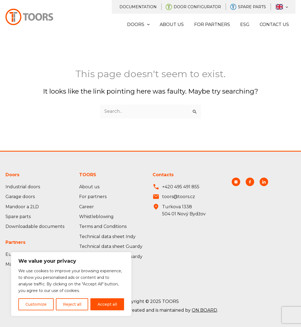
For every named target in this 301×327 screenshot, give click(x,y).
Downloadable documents (34, 226)
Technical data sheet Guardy (110, 246)
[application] (286, 7)
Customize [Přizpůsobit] (36, 304)
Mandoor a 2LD (22, 206)
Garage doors (20, 196)
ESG (247, 24)
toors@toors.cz (178, 196)
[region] (71, 284)
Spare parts (255, 6)
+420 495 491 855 (180, 186)
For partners (216, 24)
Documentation (143, 6)
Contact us (275, 24)
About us (177, 24)
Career (86, 206)
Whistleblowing (96, 216)
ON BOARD (204, 310)
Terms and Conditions (103, 226)
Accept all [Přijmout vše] (107, 304)
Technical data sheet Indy (107, 236)
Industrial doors (22, 186)
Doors (144, 25)
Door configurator (201, 6)
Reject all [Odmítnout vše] (72, 304)
